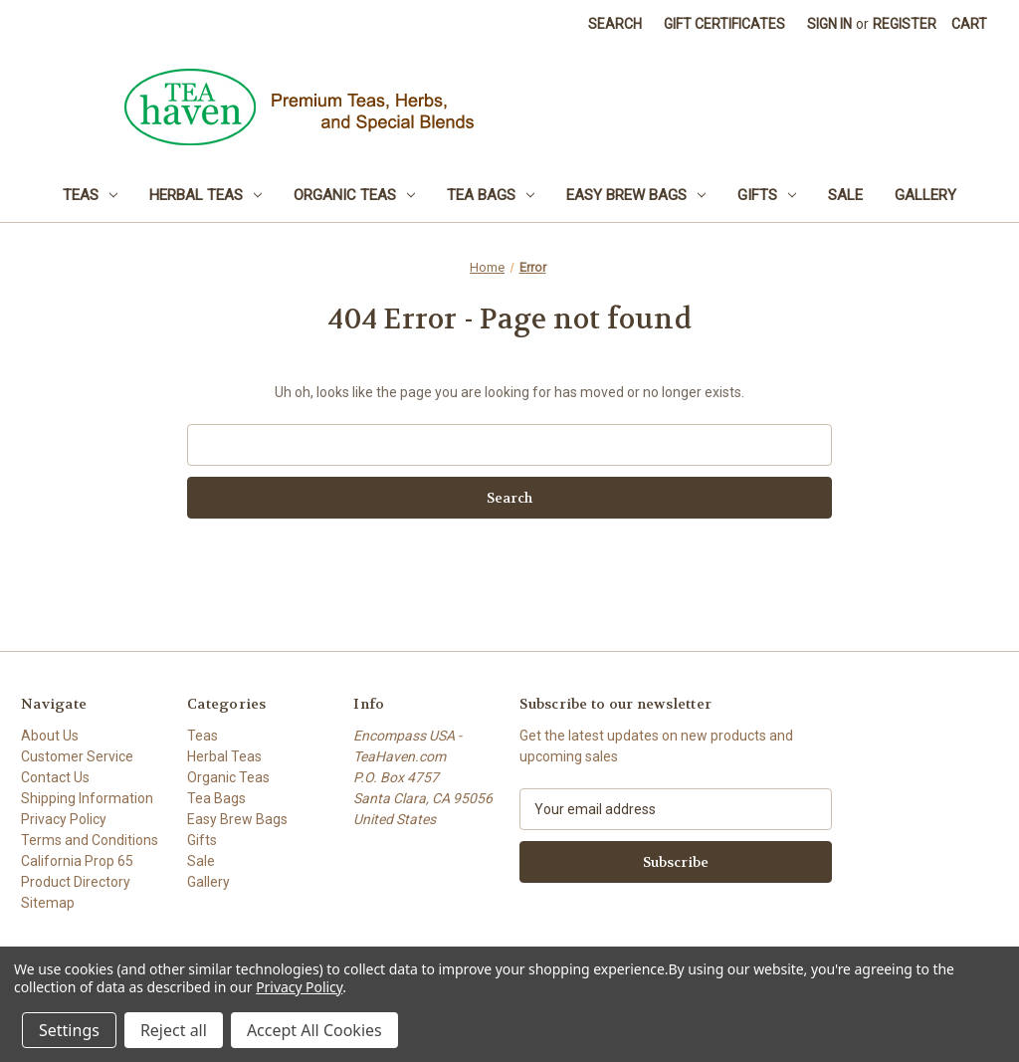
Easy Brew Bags (636, 195)
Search (615, 24)
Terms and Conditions (89, 840)
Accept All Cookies (314, 1030)
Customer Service (77, 756)
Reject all (173, 1030)
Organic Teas (354, 195)
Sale (845, 195)
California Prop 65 (77, 861)
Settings (69, 1030)
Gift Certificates (724, 24)
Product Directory (75, 882)
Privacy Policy (63, 819)
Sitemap (48, 903)
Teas (90, 195)
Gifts (766, 195)
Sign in (829, 24)
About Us (50, 735)
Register (904, 24)
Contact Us (55, 777)
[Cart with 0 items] (969, 24)
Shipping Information (87, 798)
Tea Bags (490, 195)
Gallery (925, 195)
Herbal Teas (205, 195)
